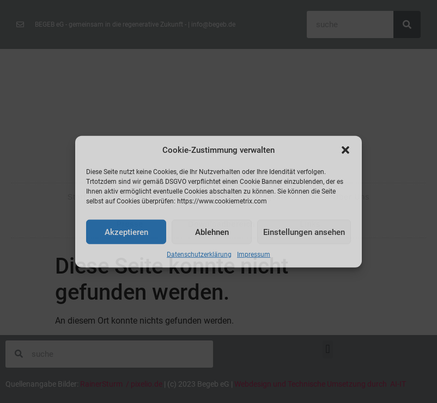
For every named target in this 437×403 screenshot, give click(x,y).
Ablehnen (212, 232)
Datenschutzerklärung (199, 254)
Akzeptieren (126, 232)
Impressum (253, 254)
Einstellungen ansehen (304, 232)
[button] (345, 150)
